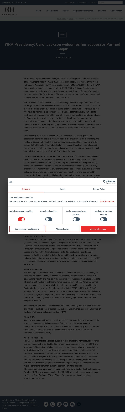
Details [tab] (62, 189)
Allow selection (62, 229)
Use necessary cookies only (27, 229)
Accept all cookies (98, 229)
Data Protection (107, 201)
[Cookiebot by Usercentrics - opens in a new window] (105, 182)
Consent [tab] (26, 189)
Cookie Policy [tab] (99, 189)
